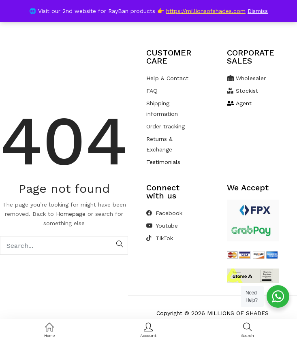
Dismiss (258, 11)
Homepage (70, 214)
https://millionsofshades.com (206, 11)
